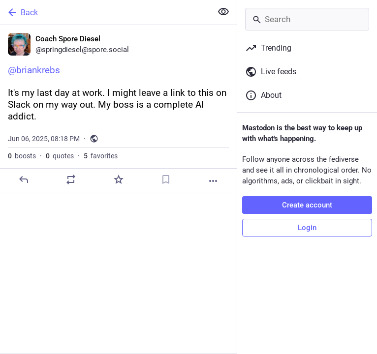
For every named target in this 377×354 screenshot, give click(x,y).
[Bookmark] (166, 179)
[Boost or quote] (71, 179)
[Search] (307, 19)
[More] (213, 181)
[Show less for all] (223, 12)
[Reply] (24, 179)
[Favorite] (119, 179)
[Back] (105, 12)
